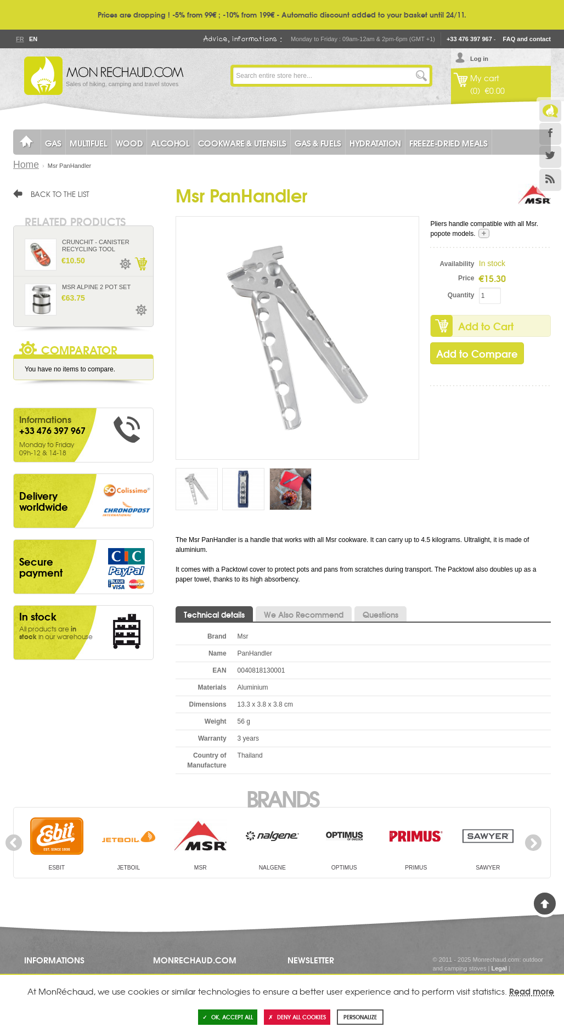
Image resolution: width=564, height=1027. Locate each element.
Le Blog (550, 111)
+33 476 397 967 (469, 39)
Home (26, 164)
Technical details (214, 614)
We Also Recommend (303, 614)
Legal (499, 968)
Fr (20, 39)
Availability (457, 264)
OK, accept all (227, 1017)
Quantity (461, 295)
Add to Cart (486, 326)
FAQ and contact (527, 39)
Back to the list (60, 193)
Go (421, 75)
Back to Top (545, 903)
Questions (380, 614)
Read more (531, 990)
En (33, 39)
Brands (282, 798)
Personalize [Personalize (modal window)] (360, 1017)
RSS (550, 180)
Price (466, 278)
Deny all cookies (297, 1017)
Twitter (550, 157)
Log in (479, 58)
